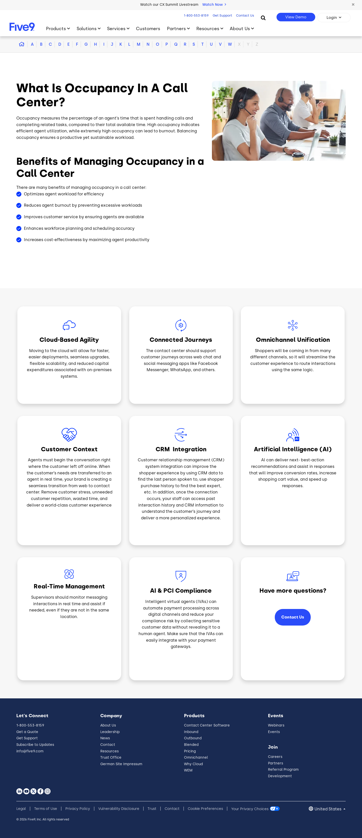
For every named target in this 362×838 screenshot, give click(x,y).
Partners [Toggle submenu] (176, 28)
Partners (275, 763)
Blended (191, 745)
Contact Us (245, 15)
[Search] (263, 17)
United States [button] (328, 809)
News (105, 738)
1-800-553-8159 (196, 15)
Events (274, 732)
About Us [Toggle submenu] (240, 28)
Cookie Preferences (205, 809)
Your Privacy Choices (249, 809)
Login (332, 17)
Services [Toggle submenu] (116, 28)
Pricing (190, 751)
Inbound (191, 732)
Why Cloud (193, 764)
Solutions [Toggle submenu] (87, 28)
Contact (107, 745)
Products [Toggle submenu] (56, 28)
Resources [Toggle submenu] (207, 28)
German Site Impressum (121, 764)
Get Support (222, 15)
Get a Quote (27, 732)
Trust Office (110, 757)
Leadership (110, 732)
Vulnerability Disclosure (118, 809)
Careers (275, 757)
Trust (152, 809)
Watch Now (214, 5)
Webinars (276, 725)
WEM (188, 770)
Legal (21, 809)
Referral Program (283, 769)
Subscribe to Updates (35, 745)
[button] (353, 5)
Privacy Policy (77, 809)
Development (280, 776)
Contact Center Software (207, 725)
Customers (148, 28)
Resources (109, 751)
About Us (108, 725)
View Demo (295, 17)
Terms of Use (45, 809)
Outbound (193, 738)
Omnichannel (196, 757)
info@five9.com (29, 751)
